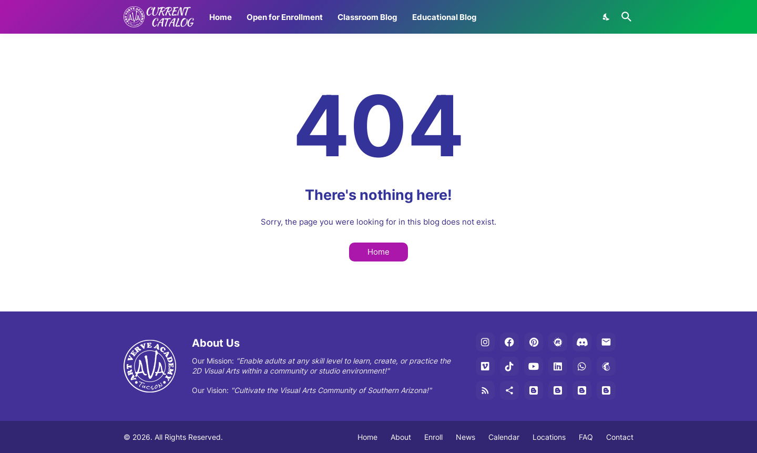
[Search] (624, 17)
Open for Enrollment (285, 17)
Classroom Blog (367, 17)
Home (220, 17)
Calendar (503, 436)
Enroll (433, 436)
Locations (549, 436)
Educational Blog (444, 17)
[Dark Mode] (607, 17)
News (465, 436)
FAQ (586, 436)
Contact (619, 436)
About (401, 436)
